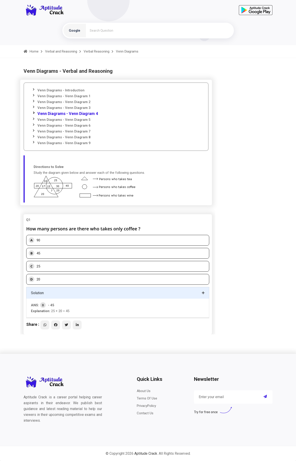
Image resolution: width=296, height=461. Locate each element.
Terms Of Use (147, 398)
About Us (143, 391)
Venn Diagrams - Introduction (61, 90)
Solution (37, 293)
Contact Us (145, 413)
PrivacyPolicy (146, 406)
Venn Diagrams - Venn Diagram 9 (64, 143)
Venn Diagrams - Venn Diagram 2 (64, 102)
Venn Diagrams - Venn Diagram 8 (64, 137)
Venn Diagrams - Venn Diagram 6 (64, 126)
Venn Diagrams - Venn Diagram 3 (64, 108)
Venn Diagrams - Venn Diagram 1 (64, 96)
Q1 (28, 220)
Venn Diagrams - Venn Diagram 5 (64, 120)
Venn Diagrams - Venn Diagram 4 (67, 113)
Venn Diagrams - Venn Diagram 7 (64, 131)
